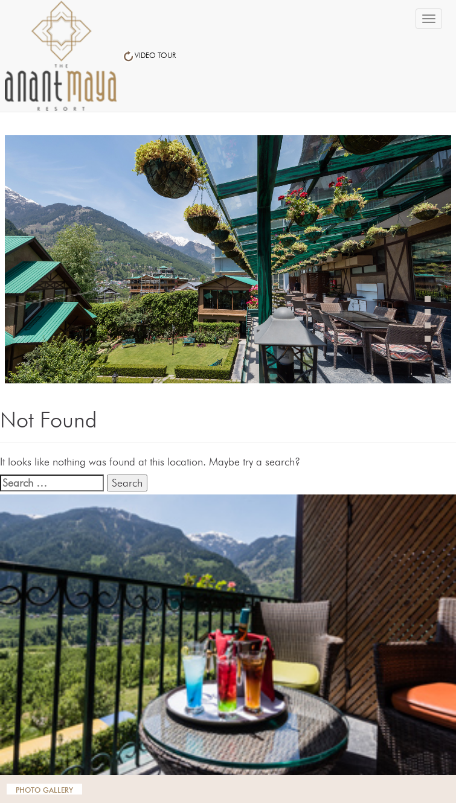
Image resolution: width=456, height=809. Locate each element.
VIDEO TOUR (149, 55)
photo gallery (44, 789)
